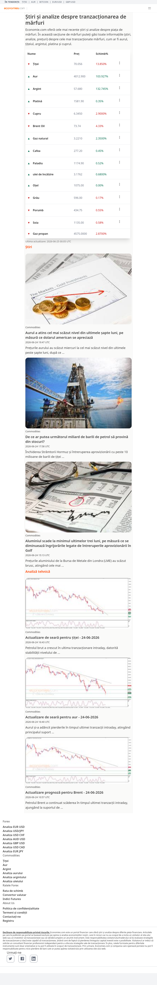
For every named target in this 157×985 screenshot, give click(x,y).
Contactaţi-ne (12, 917)
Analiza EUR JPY (13, 851)
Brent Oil (39, 126)
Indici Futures (12, 899)
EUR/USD (57, 2)
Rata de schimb (13, 891)
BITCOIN (44, 2)
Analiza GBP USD (14, 843)
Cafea (36, 151)
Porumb (38, 210)
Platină (37, 101)
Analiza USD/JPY (13, 831)
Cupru (37, 113)
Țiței (24, 2)
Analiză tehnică (37, 571)
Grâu (36, 198)
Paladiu (38, 163)
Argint (37, 89)
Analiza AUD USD (14, 839)
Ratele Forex (10, 885)
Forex (6, 821)
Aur (33, 2)
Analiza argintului (14, 877)
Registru (8, 921)
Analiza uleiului (13, 881)
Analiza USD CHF (14, 835)
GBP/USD (70, 2)
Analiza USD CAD (14, 847)
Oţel (35, 185)
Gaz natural (40, 138)
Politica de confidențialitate (21, 908)
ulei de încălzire (43, 174)
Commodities (11, 855)
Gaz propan (40, 234)
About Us (8, 903)
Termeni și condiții (15, 912)
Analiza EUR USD (14, 827)
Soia (35, 222)
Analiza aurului (13, 873)
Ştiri (28, 247)
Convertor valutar (14, 895)
